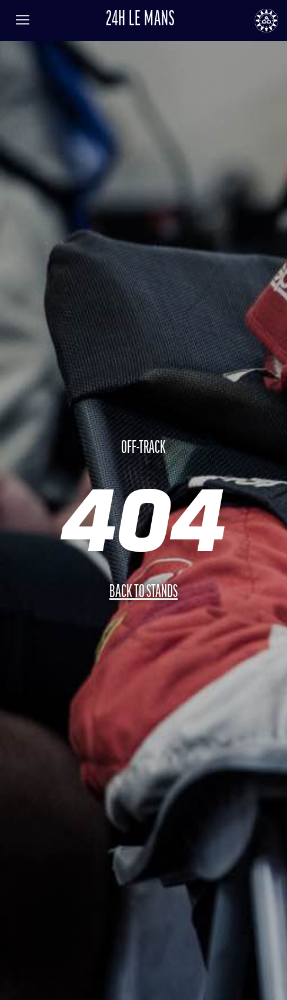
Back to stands (143, 593)
